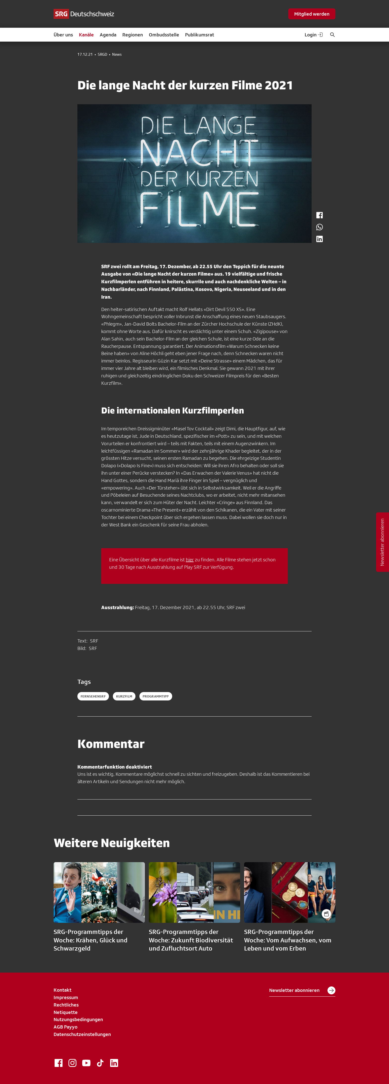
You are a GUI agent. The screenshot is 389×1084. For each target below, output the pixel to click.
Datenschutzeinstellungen (82, 1034)
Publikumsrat (199, 34)
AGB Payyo (65, 1027)
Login (314, 35)
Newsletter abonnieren (302, 990)
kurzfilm (124, 696)
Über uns (63, 34)
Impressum (66, 997)
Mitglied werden (311, 14)
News (117, 54)
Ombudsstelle (164, 34)
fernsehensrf (93, 696)
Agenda (108, 34)
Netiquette (66, 1012)
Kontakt (62, 990)
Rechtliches (66, 1004)
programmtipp (156, 696)
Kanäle (86, 34)
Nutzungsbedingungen (78, 1019)
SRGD (102, 54)
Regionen (132, 34)
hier (190, 559)
